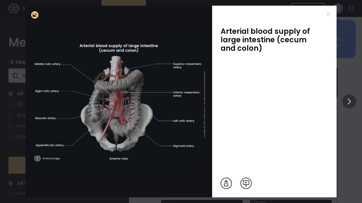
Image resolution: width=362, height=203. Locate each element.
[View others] (349, 101)
